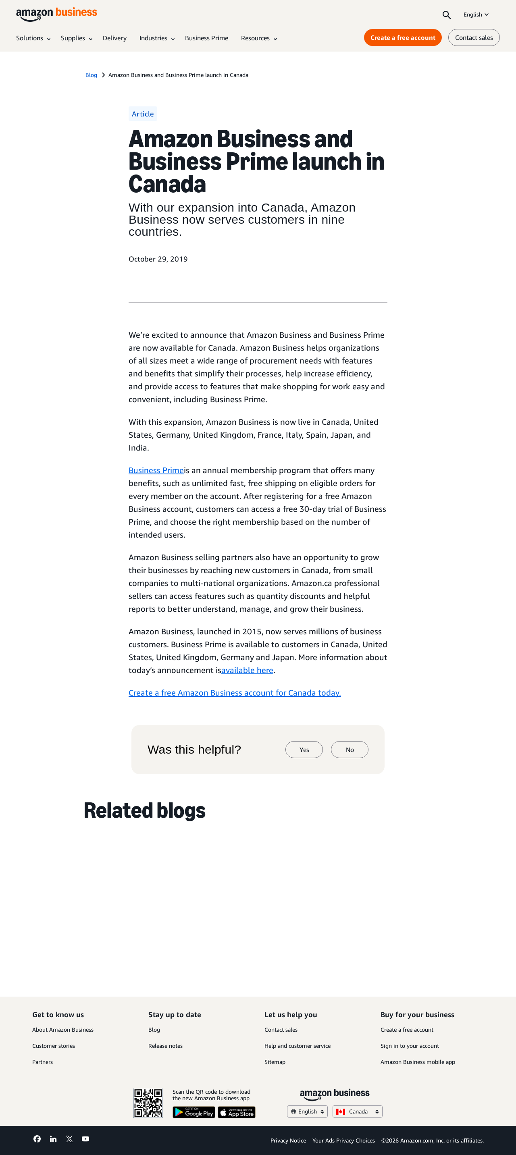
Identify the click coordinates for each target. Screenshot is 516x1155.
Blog (154, 1029)
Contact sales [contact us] (474, 37)
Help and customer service (297, 1045)
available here (247, 670)
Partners (42, 1061)
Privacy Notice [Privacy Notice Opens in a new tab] (288, 1140)
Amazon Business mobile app (418, 1061)
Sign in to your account (410, 1045)
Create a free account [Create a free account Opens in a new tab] (402, 37)
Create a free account (407, 1029)
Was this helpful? (194, 750)
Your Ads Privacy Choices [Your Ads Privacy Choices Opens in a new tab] (343, 1140)
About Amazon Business (63, 1029)
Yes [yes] (304, 750)
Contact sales (281, 1029)
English (477, 14)
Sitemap (274, 1061)
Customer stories (53, 1045)
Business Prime (156, 470)
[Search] (447, 14)
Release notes (165, 1045)
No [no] (350, 750)
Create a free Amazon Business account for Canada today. (235, 692)
